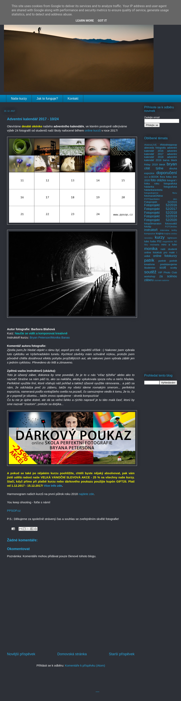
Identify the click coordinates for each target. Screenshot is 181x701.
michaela (154, 244)
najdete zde (86, 494)
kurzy (160, 237)
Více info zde (53, 485)
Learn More (85, 20)
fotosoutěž (171, 223)
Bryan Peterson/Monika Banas (50, 337)
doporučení (166, 172)
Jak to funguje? (47, 98)
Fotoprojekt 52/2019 (160, 216)
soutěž (150, 272)
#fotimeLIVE (150, 144)
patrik (149, 260)
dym (146, 177)
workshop (149, 276)
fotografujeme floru (160, 193)
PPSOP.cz (14, 510)
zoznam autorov (162, 280)
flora (162, 176)
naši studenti (168, 249)
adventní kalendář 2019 (160, 158)
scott (162, 267)
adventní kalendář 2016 (160, 149)
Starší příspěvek (121, 654)
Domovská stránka (72, 654)
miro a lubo (169, 244)
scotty (173, 267)
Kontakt (73, 98)
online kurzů (93, 130)
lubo (146, 241)
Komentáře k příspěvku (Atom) (85, 665)
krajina (159, 233)
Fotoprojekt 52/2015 (160, 201)
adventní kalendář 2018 (160, 156)
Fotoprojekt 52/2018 (160, 212)
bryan (172, 164)
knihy (174, 230)
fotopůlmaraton (152, 223)
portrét (162, 260)
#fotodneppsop (168, 144)
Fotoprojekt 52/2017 (160, 209)
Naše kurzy (19, 98)
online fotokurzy (165, 256)
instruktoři (151, 230)
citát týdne (153, 168)
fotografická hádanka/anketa (160, 188)
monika (151, 248)
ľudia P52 (155, 241)
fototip (147, 226)
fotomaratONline (153, 195)
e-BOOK (154, 176)
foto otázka (158, 180)
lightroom (172, 238)
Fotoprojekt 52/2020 (160, 220)
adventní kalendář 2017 (160, 152)
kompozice (149, 233)
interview (164, 230)
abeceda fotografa (155, 147)
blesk (162, 164)
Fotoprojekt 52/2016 (160, 205)
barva (166, 160)
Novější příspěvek (21, 654)
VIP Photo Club (167, 272)
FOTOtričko (171, 226)
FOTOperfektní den (160, 199)
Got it (102, 20)
